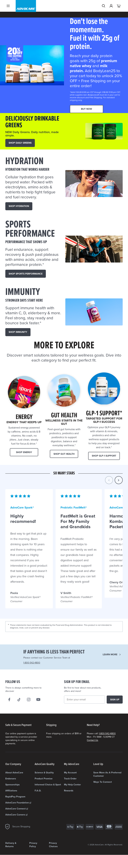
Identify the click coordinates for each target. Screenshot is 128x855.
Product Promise (43, 778)
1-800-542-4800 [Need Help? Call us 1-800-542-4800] (31, 662)
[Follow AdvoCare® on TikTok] (19, 700)
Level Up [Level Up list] (98, 764)
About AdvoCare (14, 772)
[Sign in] (111, 11)
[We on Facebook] (9, 700)
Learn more (110, 654)
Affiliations (11, 790)
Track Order (70, 778)
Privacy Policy (33, 845)
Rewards (68, 790)
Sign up (114, 699)
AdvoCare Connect (16, 808)
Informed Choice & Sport (48, 784)
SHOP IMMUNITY (18, 332)
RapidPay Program (15, 796)
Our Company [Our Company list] (13, 764)
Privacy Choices (53, 845)
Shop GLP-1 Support (104, 455)
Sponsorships (12, 784)
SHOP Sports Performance (25, 273)
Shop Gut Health (64, 454)
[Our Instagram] (29, 700)
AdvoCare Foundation (18, 802)
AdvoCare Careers (16, 814)
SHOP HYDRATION (19, 206)
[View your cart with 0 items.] (118, 11)
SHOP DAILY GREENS (20, 142)
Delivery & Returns (10, 845)
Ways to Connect (102, 782)
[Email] (84, 700)
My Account (70, 772)
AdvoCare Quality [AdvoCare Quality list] (44, 764)
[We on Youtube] (38, 700)
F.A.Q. (38, 790)
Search (103, 11)
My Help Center (72, 784)
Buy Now (86, 109)
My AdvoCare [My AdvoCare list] (71, 764)
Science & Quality (44, 772)
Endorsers (10, 778)
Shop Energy (24, 452)
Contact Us (92, 740)
